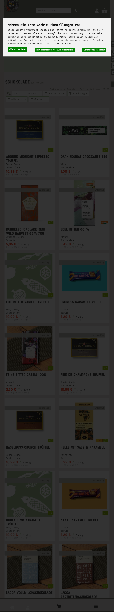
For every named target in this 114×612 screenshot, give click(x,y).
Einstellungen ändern (94, 49)
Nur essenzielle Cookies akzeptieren (54, 49)
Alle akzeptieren (17, 49)
